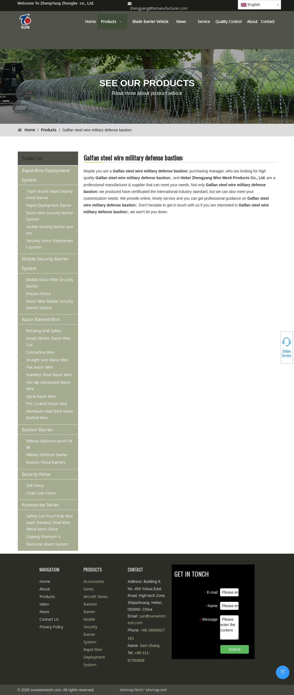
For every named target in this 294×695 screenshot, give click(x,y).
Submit (235, 649)
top (283, 672)
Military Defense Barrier (47, 454)
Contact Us (49, 619)
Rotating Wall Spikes (44, 330)
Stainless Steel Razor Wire (49, 374)
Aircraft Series (95, 596)
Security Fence (36, 474)
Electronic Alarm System (47, 544)
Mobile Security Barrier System (45, 263)
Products (47, 596)
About (44, 589)
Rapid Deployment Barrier (49, 205)
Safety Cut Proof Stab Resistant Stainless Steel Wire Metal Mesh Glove (49, 522)
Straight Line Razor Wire (47, 359)
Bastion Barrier (37, 430)
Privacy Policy (51, 626)
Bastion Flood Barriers (46, 462)
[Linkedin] (227, 3)
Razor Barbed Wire (41, 319)
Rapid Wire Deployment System (46, 175)
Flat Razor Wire (39, 367)
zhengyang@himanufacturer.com (159, 8)
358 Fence (35, 485)
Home (44, 581)
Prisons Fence (38, 293)
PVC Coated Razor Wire (46, 403)
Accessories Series (40, 505)
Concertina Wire (40, 352)
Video (44, 604)
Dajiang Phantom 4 (43, 536)
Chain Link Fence (41, 493)
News (44, 611)
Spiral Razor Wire (41, 396)
